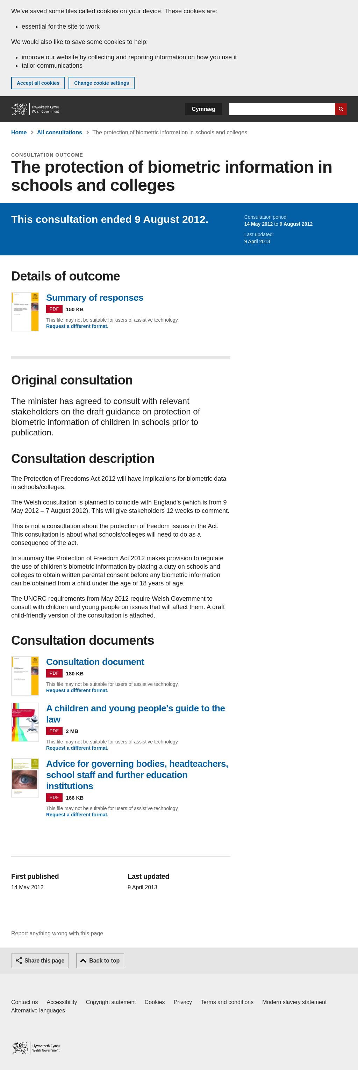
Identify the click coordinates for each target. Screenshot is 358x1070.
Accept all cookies (38, 83)
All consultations (59, 132)
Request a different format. (77, 326)
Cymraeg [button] (203, 109)
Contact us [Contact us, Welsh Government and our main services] (24, 1002)
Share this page (44, 961)
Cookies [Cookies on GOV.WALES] (155, 1002)
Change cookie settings (101, 83)
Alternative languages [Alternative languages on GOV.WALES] (38, 1010)
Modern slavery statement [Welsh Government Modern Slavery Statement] (294, 1002)
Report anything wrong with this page (57, 933)
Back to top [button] (104, 961)
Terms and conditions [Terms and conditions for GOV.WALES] (227, 1002)
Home (19, 132)
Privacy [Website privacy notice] (183, 1002)
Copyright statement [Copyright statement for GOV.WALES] (111, 1002)
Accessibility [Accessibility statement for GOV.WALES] (61, 1002)
